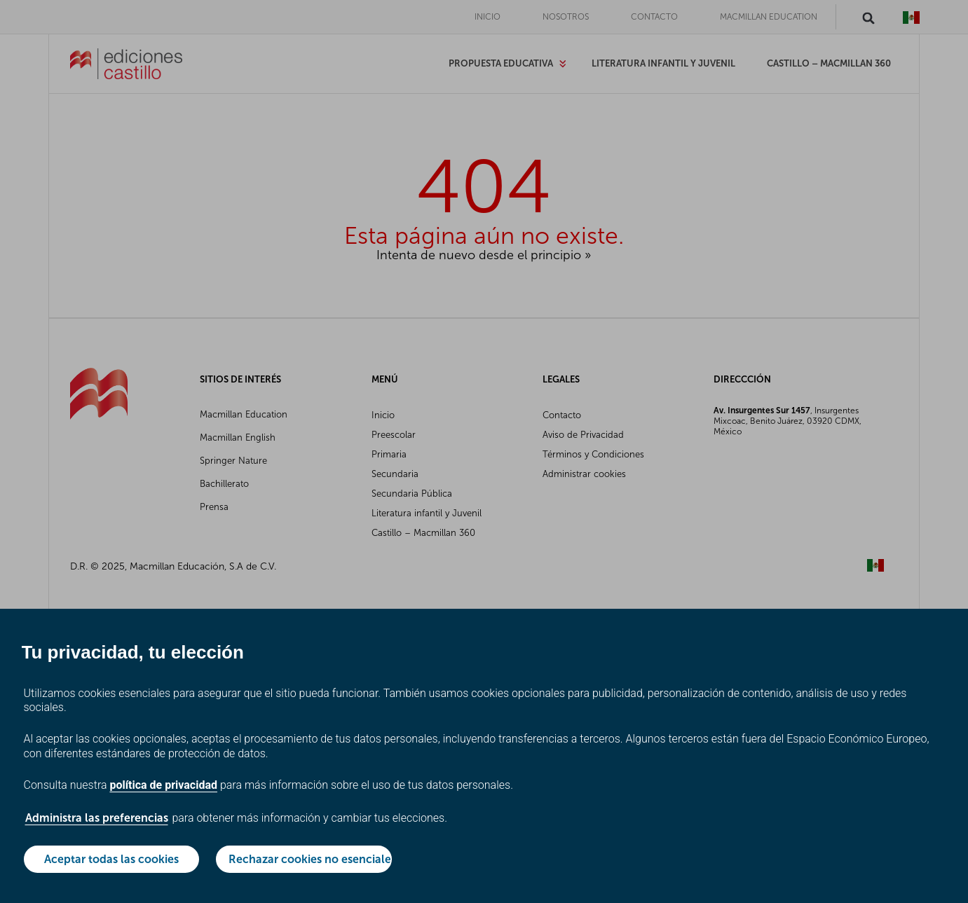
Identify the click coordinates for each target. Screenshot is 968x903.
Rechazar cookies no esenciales (310, 859)
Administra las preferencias (96, 818)
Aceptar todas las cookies (111, 859)
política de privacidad (163, 785)
